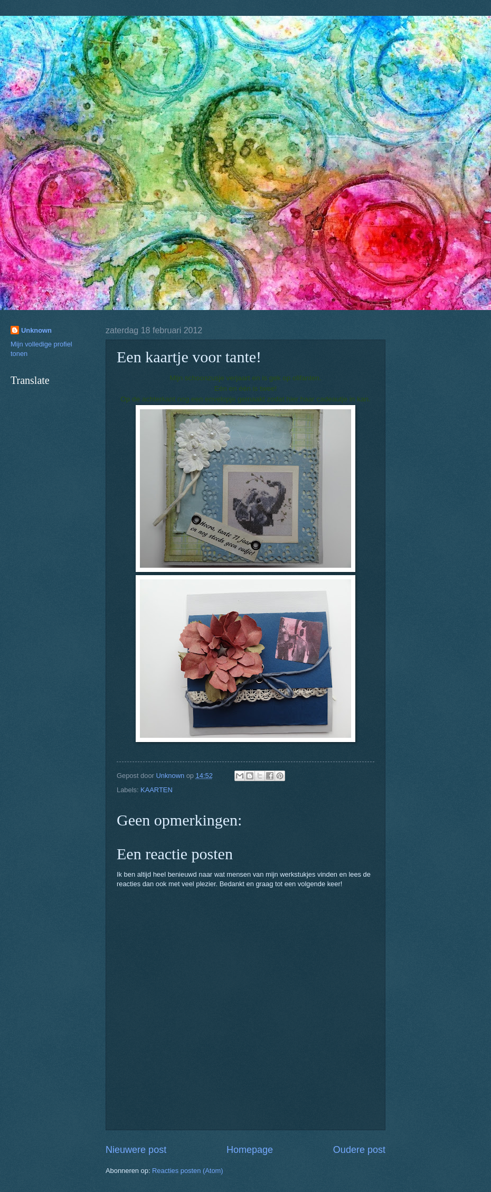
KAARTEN (156, 790)
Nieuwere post (136, 1149)
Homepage (249, 1149)
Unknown (36, 330)
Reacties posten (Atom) (187, 1171)
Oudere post (359, 1149)
